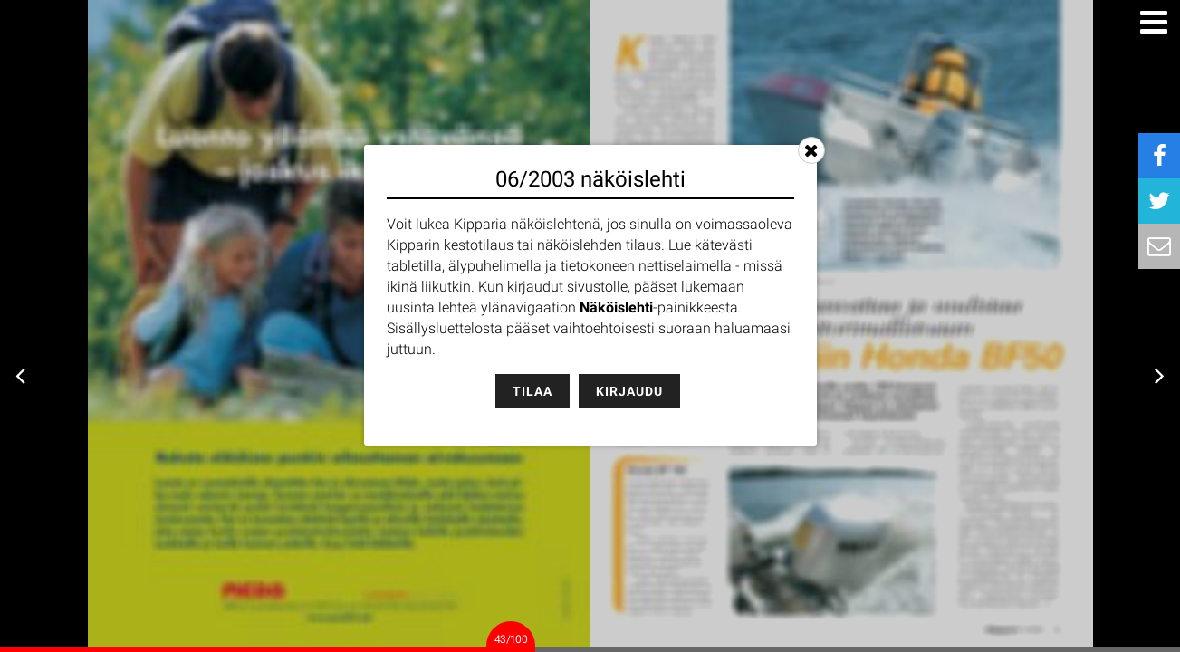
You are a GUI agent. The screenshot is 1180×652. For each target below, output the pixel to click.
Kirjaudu (629, 391)
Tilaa (532, 391)
